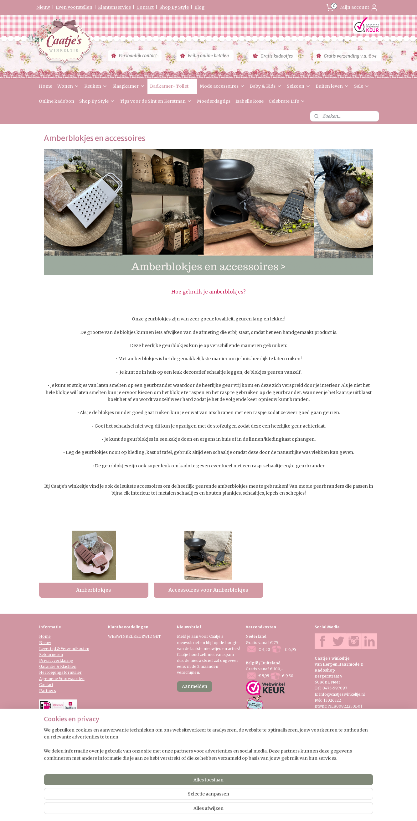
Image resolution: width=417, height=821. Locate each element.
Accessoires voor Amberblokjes (208, 590)
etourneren (52, 654)
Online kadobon (56, 101)
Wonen (68, 86)
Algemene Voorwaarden (62, 678)
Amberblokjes (93, 590)
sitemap (190, 809)
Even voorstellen (74, 7)
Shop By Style (174, 7)
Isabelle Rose (249, 101)
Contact (145, 7)
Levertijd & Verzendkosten (64, 648)
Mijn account (359, 7)
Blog (199, 7)
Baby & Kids (266, 86)
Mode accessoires (222, 86)
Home (45, 86)
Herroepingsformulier (60, 672)
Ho (42, 636)
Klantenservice (114, 7)
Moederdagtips (213, 101)
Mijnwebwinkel (283, 809)
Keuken (95, 86)
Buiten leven (332, 86)
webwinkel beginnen (227, 809)
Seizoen (299, 86)
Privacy (46, 660)
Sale (361, 86)
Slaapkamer (128, 86)
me (48, 636)
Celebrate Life (287, 101)
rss (202, 809)
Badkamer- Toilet (172, 86)
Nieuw (43, 7)
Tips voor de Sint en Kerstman (156, 101)
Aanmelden (194, 686)
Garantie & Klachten (57, 666)
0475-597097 (334, 688)
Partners (47, 690)
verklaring (63, 660)
